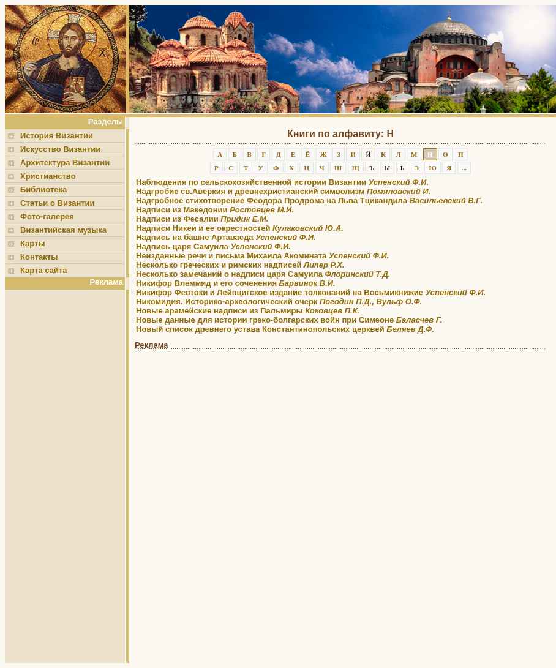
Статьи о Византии (57, 203)
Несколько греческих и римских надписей (240, 264)
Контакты (39, 256)
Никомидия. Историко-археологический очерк (279, 301)
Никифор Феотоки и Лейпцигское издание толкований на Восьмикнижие (311, 292)
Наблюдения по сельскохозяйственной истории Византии (282, 182)
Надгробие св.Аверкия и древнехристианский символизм (283, 191)
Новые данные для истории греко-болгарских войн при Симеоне (289, 320)
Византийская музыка (63, 230)
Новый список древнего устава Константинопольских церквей (285, 329)
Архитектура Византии (65, 162)
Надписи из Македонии (215, 209)
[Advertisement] (67, 476)
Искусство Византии (60, 149)
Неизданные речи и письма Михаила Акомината (262, 255)
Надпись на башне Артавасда (226, 237)
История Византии (56, 135)
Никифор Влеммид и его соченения (236, 283)
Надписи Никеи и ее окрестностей (240, 228)
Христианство (48, 176)
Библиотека (43, 189)
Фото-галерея (47, 216)
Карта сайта (43, 270)
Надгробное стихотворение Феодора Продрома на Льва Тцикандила (309, 200)
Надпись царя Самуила (213, 246)
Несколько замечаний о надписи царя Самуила (263, 274)
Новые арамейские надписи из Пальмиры (247, 310)
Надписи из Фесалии (202, 218)
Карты (32, 243)
